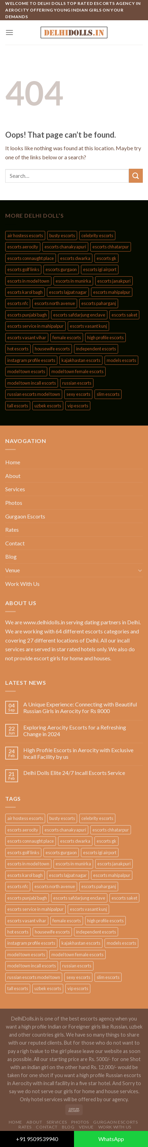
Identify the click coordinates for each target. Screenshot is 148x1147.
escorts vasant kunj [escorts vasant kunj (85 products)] (88, 326)
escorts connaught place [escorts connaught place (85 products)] (30, 258)
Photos (13, 502)
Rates (12, 529)
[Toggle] (140, 570)
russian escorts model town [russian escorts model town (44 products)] (33, 394)
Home (12, 462)
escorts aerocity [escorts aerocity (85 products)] (22, 246)
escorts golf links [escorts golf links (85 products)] (23, 269)
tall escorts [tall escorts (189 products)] (17, 405)
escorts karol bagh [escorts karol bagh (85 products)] (25, 292)
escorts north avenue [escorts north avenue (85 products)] (54, 303)
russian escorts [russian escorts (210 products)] (76, 383)
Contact (15, 543)
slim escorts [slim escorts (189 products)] (108, 394)
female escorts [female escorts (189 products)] (66, 337)
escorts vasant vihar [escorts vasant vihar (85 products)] (26, 337)
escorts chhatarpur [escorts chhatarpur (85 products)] (110, 246)
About (12, 475)
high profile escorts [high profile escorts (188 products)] (105, 337)
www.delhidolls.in (44, 622)
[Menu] (9, 32)
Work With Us (22, 583)
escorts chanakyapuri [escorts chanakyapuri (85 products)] (65, 246)
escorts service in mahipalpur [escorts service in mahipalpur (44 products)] (35, 326)
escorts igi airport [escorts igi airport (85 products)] (99, 269)
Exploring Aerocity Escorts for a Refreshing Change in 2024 (74, 730)
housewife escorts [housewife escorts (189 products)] (52, 348)
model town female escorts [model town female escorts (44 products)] (77, 371)
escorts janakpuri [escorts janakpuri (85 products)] (114, 281)
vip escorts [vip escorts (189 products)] (77, 405)
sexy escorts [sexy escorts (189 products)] (78, 394)
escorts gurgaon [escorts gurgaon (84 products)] (61, 269)
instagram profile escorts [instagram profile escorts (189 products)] (31, 360)
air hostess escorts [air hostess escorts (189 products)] (25, 235)
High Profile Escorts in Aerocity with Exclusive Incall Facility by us (78, 753)
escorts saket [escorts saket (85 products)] (124, 315)
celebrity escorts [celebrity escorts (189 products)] (97, 235)
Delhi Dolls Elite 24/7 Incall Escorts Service (74, 772)
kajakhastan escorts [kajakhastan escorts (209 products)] (80, 360)
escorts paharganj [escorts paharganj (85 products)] (98, 303)
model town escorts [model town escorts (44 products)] (26, 371)
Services (15, 489)
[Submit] (136, 175)
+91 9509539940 (37, 1138)
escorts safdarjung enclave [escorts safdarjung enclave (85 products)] (79, 315)
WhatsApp (111, 1138)
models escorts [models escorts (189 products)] (121, 360)
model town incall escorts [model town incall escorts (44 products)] (31, 383)
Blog (11, 556)
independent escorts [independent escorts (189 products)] (96, 348)
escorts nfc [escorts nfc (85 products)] (17, 303)
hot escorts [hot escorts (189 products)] (17, 348)
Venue (12, 570)
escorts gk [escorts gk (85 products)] (106, 258)
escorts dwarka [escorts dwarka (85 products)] (75, 258)
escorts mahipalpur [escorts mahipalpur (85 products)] (111, 292)
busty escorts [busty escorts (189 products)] (62, 235)
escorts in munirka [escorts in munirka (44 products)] (73, 281)
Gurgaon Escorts (25, 516)
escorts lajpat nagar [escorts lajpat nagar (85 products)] (68, 292)
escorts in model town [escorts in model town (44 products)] (28, 281)
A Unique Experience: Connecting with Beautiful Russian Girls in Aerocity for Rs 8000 (80, 707)
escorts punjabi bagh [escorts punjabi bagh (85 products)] (27, 315)
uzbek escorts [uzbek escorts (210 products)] (47, 405)
